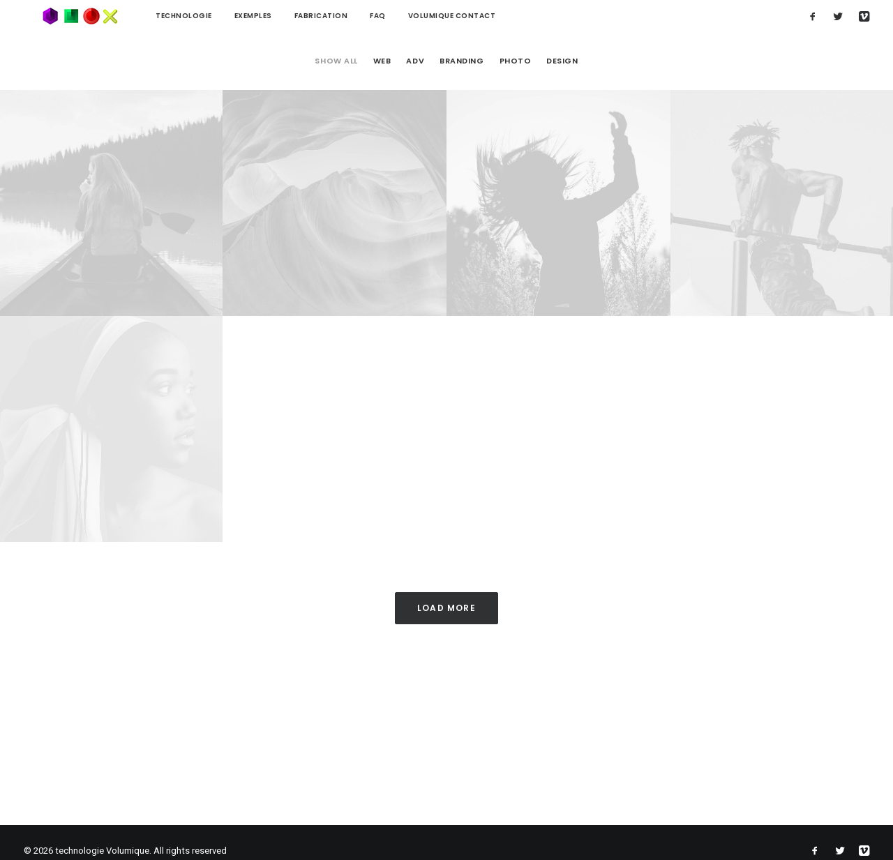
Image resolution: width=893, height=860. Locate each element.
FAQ (341, 15)
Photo (516, 61)
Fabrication (285, 15)
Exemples (217, 15)
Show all (336, 61)
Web (382, 61)
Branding (461, 61)
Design (562, 61)
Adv (415, 61)
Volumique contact (416, 15)
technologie (147, 15)
